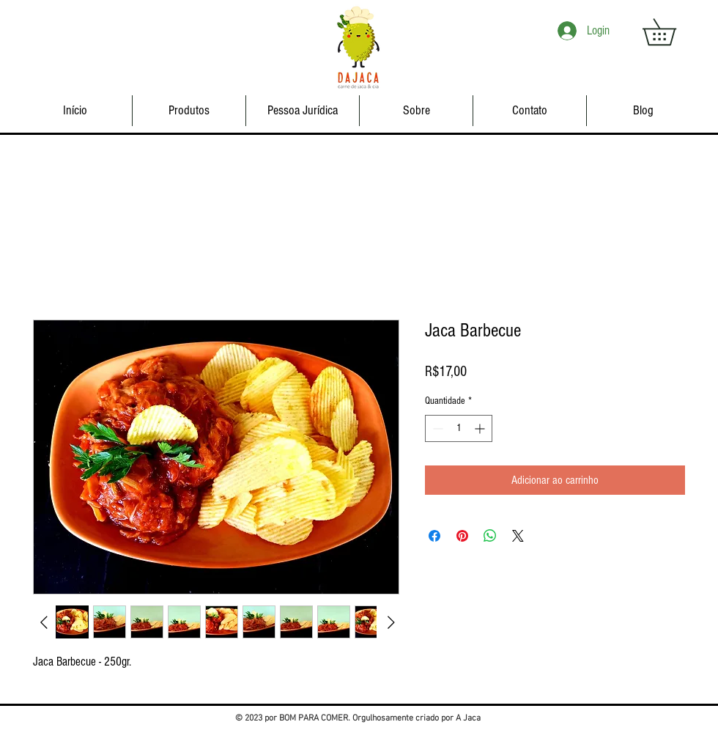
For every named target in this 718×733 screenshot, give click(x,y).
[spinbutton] (458, 428)
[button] (672, 31)
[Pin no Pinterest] (462, 536)
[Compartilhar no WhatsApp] (490, 536)
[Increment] (481, 428)
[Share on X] (518, 536)
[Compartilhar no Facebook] (434, 536)
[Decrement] (436, 428)
